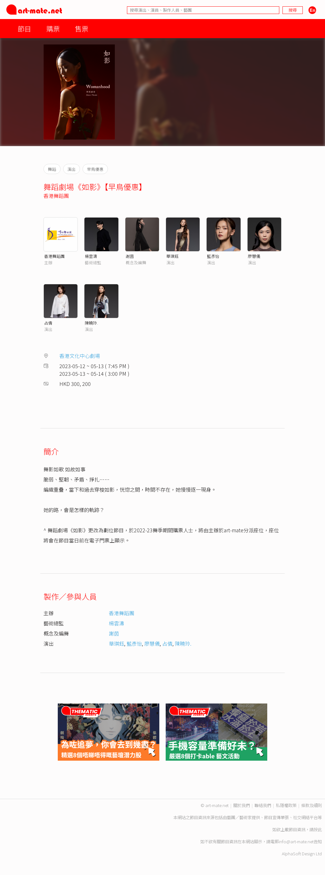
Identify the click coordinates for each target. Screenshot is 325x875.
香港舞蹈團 (56, 195)
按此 (318, 829)
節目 (24, 28)
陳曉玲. (91, 323)
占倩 (48, 323)
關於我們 (241, 805)
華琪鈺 (172, 256)
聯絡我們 (263, 805)
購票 (53, 28)
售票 (81, 28)
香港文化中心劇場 (79, 356)
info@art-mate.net (296, 841)
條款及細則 (311, 805)
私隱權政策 (286, 805)
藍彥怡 (213, 256)
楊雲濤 (91, 256)
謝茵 (130, 256)
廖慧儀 (254, 256)
